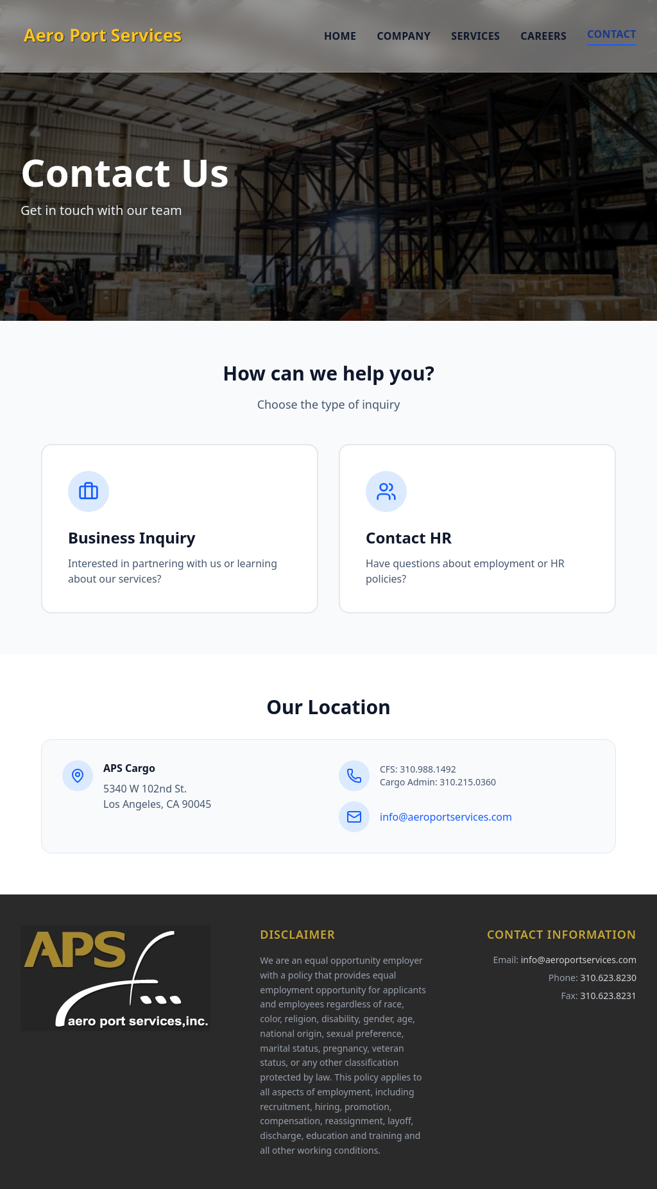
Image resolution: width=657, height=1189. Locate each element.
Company (404, 36)
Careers (543, 36)
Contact (611, 34)
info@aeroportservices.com (446, 817)
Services (475, 36)
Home (340, 36)
